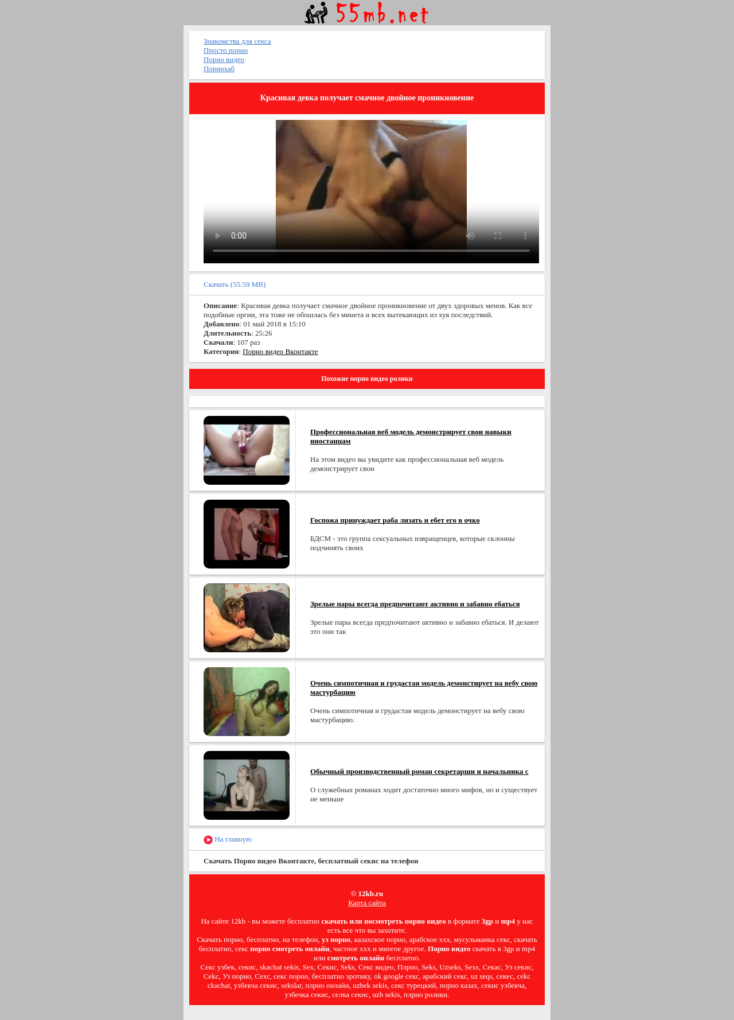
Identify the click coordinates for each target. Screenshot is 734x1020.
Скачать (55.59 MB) (235, 284)
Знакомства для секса (237, 41)
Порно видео (224, 59)
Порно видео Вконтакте (280, 351)
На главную (228, 839)
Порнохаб (219, 68)
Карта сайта (367, 902)
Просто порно (226, 50)
